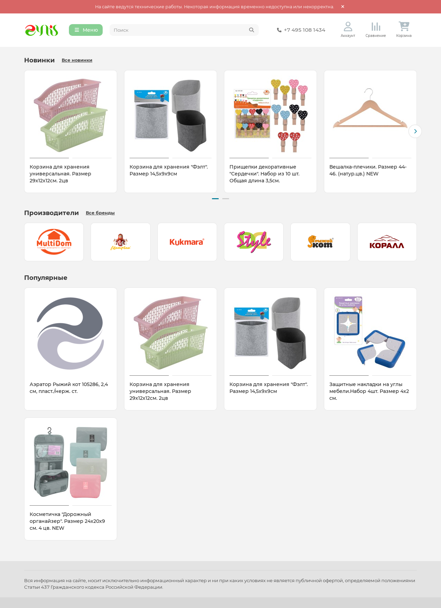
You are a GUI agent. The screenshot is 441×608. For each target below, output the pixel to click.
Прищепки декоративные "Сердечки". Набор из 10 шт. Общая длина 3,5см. (264, 174)
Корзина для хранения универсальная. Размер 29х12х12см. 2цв (60, 174)
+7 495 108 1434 (299, 30)
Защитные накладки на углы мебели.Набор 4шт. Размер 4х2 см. (369, 391)
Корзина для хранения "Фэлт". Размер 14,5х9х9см (169, 170)
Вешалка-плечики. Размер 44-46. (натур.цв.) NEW (368, 170)
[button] (415, 132)
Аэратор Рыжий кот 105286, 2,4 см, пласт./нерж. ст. (69, 387)
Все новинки (77, 60)
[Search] (184, 30)
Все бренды (100, 212)
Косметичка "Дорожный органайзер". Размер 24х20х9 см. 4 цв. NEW (67, 521)
